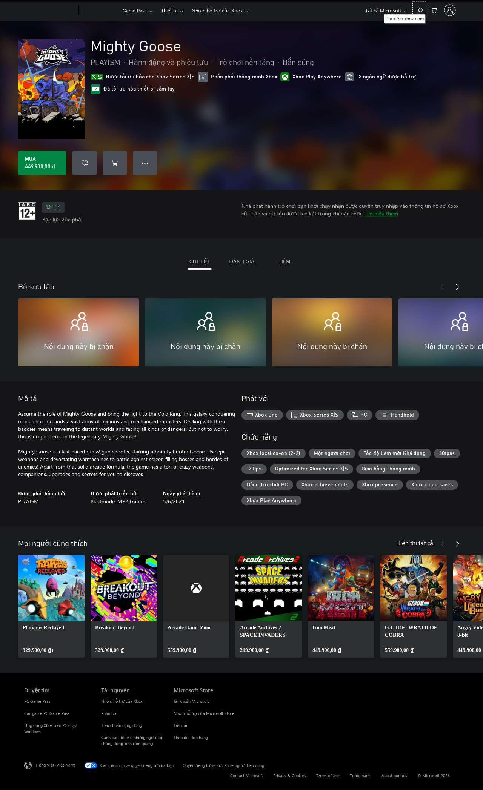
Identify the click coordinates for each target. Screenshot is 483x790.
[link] (51, 606)
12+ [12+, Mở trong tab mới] (53, 207)
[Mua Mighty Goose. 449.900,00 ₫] (42, 163)
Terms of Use (328, 775)
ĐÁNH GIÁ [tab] (241, 261)
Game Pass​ (135, 10)
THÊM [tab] (284, 261)
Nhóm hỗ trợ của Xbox (217, 10)
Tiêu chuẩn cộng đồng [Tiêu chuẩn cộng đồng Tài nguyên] (121, 725)
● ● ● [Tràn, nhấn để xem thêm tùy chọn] (145, 163)
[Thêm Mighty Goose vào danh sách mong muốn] (84, 163)
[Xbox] (100, 10)
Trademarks (360, 775)
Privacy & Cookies (289, 775)
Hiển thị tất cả (414, 543)
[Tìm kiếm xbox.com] (419, 9)
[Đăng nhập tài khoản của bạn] (450, 10)
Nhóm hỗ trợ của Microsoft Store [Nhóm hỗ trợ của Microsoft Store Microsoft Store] (204, 713)
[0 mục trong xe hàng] (434, 9)
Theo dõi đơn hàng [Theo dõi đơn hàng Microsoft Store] (191, 737)
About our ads (394, 775)
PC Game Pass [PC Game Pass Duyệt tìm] (37, 701)
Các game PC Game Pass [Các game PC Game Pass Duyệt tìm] (47, 713)
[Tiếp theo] (457, 287)
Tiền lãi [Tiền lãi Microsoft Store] (180, 725)
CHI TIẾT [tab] (199, 261)
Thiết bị (169, 10)
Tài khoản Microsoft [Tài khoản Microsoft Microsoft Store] (191, 701)
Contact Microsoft (246, 775)
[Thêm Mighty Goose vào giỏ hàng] (115, 163)
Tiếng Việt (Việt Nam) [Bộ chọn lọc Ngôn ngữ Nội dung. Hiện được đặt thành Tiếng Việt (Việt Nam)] (55, 764)
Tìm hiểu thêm (381, 213)
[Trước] (442, 287)
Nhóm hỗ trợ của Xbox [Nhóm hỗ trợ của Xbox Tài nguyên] (121, 701)
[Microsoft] (50, 10)
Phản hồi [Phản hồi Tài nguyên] (109, 713)
